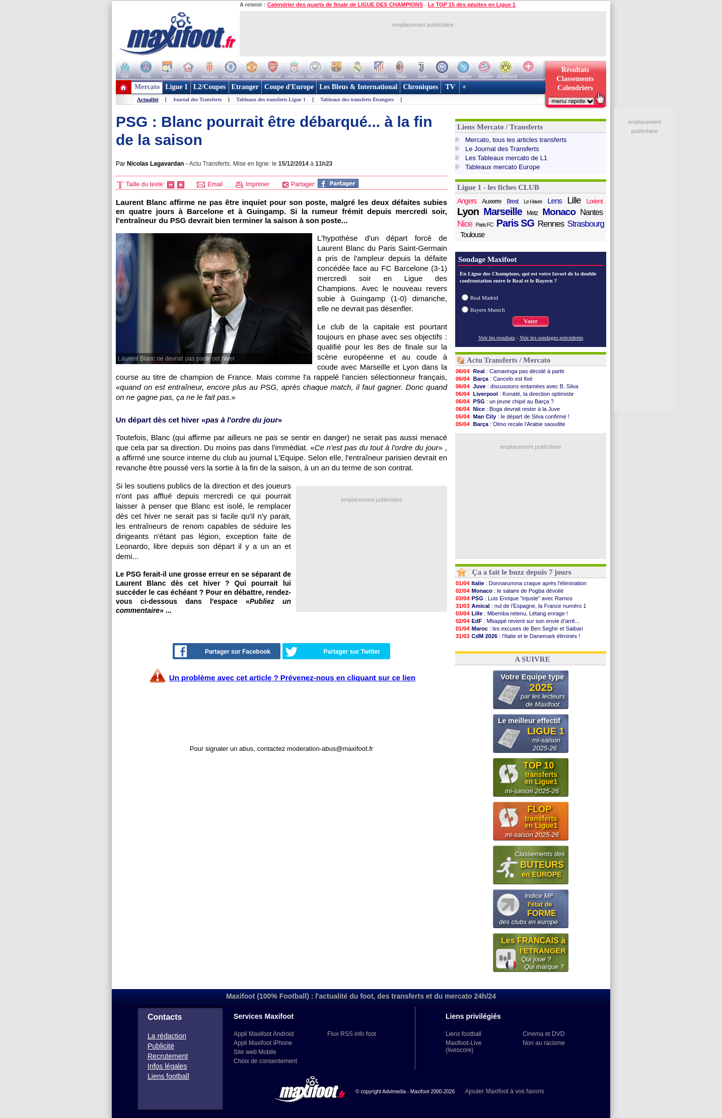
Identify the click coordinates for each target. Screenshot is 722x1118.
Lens (554, 200)
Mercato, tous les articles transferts (516, 140)
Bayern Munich (487, 310)
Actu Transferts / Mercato (508, 360)
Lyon (468, 211)
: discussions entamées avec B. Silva (517, 386)
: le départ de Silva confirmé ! (512, 416)
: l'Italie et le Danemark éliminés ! (517, 636)
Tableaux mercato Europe (502, 167)
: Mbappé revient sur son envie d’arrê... (517, 621)
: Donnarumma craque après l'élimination (521, 583)
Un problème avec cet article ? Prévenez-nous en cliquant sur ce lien (292, 677)
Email (210, 184)
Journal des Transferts (197, 99)
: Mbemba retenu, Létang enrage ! (511, 613)
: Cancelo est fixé (494, 379)
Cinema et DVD (543, 1033)
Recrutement (168, 1056)
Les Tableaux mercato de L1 (506, 158)
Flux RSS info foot (351, 1033)
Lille (574, 200)
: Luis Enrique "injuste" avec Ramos (513, 598)
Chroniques (420, 87)
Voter (531, 321)
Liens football (168, 1076)
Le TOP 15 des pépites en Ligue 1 (472, 5)
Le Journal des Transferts (502, 149)
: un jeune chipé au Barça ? (504, 401)
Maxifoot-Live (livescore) (463, 1046)
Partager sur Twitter (332, 652)
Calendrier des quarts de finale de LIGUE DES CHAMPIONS (345, 5)
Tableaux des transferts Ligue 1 (271, 99)
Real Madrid (484, 298)
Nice (464, 224)
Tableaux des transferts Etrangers (357, 99)
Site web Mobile (255, 1052)
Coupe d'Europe (289, 87)
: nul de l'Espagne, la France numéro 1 (520, 606)
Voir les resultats (496, 337)
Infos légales (167, 1066)
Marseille (502, 211)
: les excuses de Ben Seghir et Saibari (519, 628)
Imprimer (253, 184)
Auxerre (491, 201)
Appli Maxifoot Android (264, 1033)
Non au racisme (544, 1042)
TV (450, 87)
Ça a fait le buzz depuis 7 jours (521, 572)
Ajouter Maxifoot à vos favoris (504, 1091)
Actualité (148, 99)
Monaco (558, 212)
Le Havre (533, 201)
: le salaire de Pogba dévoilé (509, 591)
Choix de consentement (265, 1061)
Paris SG (515, 223)
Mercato (147, 87)
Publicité (161, 1046)
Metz (532, 213)
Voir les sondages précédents (552, 337)
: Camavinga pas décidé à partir (509, 371)
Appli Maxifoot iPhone (263, 1042)
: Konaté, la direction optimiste (514, 394)
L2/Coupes (209, 87)
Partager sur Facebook (222, 651)
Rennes (551, 224)
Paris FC (484, 225)
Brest (512, 201)
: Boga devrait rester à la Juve (507, 409)
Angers (466, 201)
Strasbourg (585, 224)
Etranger (245, 87)
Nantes (591, 212)
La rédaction (167, 1036)
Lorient (594, 201)
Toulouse (472, 235)
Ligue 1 (176, 87)
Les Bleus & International (358, 87)
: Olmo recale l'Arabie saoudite (510, 424)
